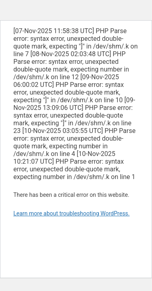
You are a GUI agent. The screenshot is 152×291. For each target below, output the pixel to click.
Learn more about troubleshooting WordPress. (71, 213)
